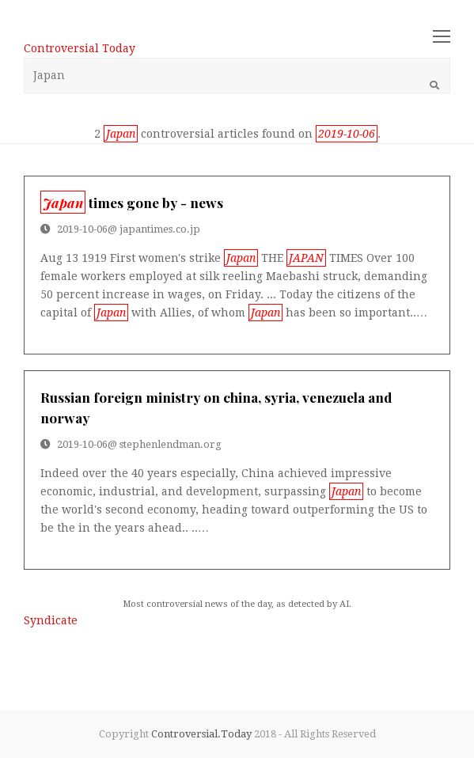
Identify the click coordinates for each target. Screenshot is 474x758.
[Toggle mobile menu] (441, 37)
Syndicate (51, 620)
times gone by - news (131, 202)
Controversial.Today (201, 734)
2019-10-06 (82, 229)
